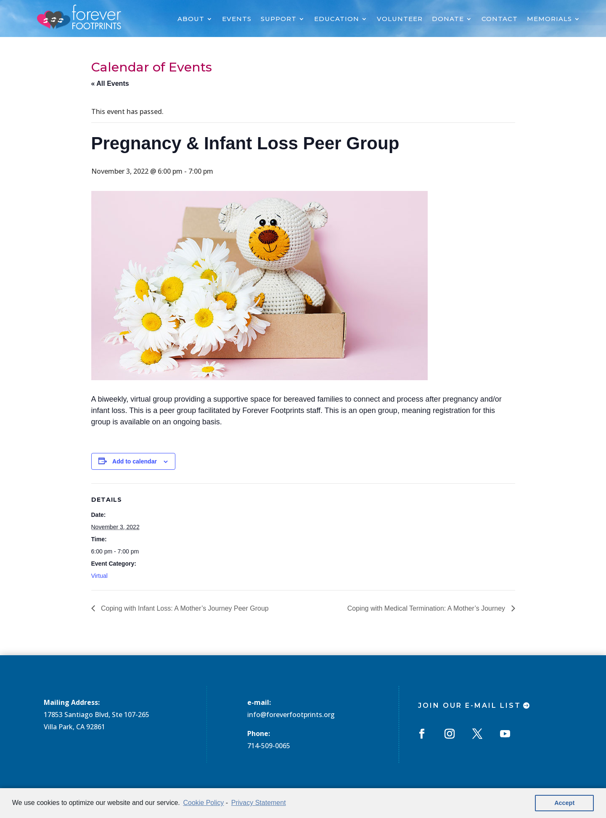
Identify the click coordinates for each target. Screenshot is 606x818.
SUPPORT (278, 19)
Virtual (99, 575)
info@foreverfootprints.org (291, 714)
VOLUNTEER (400, 19)
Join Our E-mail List (469, 705)
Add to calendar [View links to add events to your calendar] (134, 461)
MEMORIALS (549, 19)
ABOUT (190, 19)
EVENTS (236, 19)
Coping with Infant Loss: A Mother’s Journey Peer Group (184, 608)
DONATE (448, 19)
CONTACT (500, 19)
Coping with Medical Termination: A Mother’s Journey (427, 608)
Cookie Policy (203, 802)
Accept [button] (564, 802)
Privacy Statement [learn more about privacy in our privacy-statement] (258, 802)
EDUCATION (336, 19)
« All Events (110, 83)
